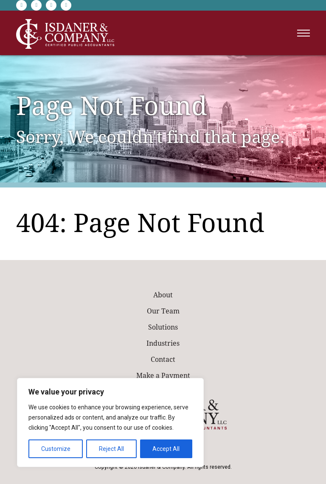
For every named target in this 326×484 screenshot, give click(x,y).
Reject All (111, 448)
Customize (55, 448)
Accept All (166, 448)
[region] (110, 422)
